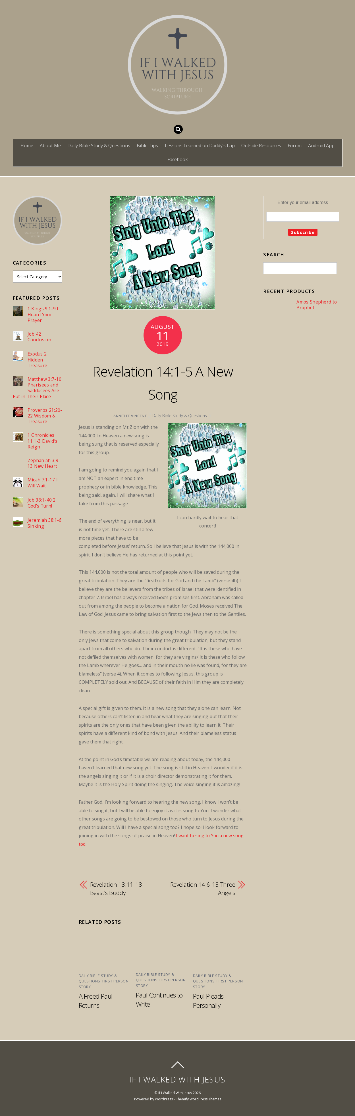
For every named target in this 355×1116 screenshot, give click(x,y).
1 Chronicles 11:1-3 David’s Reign (43, 448)
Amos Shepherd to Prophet (316, 305)
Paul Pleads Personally (209, 1000)
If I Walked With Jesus (175, 1092)
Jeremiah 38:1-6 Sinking (45, 531)
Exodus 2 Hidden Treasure (38, 360)
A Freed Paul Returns (96, 1000)
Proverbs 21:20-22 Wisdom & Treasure (31, 419)
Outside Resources (261, 145)
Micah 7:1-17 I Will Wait (43, 490)
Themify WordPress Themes (198, 1098)
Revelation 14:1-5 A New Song (162, 382)
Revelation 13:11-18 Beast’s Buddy (116, 888)
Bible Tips (147, 145)
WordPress (163, 1098)
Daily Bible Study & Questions (98, 145)
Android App (321, 145)
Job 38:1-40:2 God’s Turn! (41, 510)
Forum (295, 145)
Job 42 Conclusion (39, 337)
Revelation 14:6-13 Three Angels (203, 888)
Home (26, 145)
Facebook (177, 159)
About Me (50, 145)
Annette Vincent (129, 415)
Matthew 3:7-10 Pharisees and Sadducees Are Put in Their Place (37, 388)
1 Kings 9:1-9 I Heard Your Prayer (43, 314)
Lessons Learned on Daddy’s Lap (200, 145)
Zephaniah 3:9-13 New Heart (44, 471)
